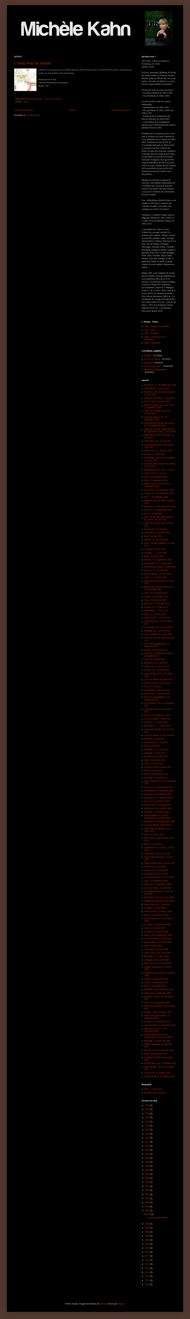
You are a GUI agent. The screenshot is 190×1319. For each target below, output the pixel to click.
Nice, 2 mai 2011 (152, 746)
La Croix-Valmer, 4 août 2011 (157, 719)
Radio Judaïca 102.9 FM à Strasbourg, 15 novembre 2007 (158, 1036)
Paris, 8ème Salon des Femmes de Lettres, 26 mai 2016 (159, 518)
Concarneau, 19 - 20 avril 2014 (158, 627)
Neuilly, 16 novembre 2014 (156, 596)
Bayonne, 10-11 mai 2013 (156, 663)
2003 (147, 1170)
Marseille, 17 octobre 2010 (156, 812)
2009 (147, 1150)
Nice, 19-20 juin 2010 (154, 834)
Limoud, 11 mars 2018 (154, 454)
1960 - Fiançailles (152, 343)
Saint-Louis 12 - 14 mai (154, 473)
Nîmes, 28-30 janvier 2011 (156, 774)
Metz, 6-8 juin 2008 (153, 945)
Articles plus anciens (121, 110)
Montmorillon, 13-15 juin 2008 (158, 942)
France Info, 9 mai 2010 (155, 866)
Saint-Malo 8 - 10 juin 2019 (156, 388)
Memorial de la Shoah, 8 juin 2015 (160, 567)
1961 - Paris (149, 330)
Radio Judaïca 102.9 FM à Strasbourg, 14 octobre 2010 (157, 816)
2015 (147, 1125)
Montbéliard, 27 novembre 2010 (158, 790)
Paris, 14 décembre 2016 (155, 477)
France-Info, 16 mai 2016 (155, 529)
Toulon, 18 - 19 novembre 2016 (158, 493)
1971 (147, 1280)
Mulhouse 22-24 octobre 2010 (158, 808)
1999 (147, 1178)
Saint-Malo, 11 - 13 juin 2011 (157, 726)
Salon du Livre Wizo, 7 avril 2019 (159, 398)
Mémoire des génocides (155, 369)
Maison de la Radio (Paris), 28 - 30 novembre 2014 (158, 588)
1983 (147, 1232)
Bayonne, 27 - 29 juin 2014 (156, 603)
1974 (147, 1268)
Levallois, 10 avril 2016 (154, 549)
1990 (147, 1202)
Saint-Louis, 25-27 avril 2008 (157, 953)
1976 (147, 1260)
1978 (147, 1252)
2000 (147, 1174)
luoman (103, 1304)
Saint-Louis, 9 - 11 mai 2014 (157, 618)
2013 (147, 1134)
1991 (147, 1198)
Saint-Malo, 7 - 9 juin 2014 (156, 610)
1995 (147, 1190)
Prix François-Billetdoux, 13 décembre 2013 (156, 645)
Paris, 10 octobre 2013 (154, 659)
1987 (147, 1210)
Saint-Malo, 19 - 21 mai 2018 (157, 441)
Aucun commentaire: (53, 99)
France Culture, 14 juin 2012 (157, 683)
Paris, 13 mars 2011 (153, 763)
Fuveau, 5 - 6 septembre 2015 (158, 560)
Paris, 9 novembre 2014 (155, 600)
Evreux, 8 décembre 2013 (156, 650)
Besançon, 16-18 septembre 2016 (159, 506)
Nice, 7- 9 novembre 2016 (156, 497)
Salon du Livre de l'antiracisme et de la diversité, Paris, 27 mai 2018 (159, 430)
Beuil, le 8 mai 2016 (153, 536)
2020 (147, 1113)
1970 (147, 1284)
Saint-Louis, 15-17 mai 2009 (157, 904)
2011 (147, 1142)
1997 (147, 1186)
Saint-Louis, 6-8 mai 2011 (156, 742)
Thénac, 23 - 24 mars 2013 (156, 670)
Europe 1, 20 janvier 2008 (156, 979)
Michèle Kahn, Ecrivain (154, 1093)
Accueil (72, 110)
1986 (147, 1223)
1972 (147, 1276)
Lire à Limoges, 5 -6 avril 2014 (158, 634)
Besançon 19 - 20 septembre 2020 (160, 385)
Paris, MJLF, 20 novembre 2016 (158, 490)
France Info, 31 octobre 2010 (157, 805)
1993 (147, 1194)
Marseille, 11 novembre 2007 (157, 1041)
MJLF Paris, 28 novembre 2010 (158, 787)
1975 (147, 1264)
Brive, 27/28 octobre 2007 (156, 1054)
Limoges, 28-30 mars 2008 (156, 960)
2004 (147, 1166)
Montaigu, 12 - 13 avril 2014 (157, 631)
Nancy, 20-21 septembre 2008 (158, 935)
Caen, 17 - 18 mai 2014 (155, 614)
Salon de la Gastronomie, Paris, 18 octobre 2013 (158, 654)
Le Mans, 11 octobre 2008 (156, 931)
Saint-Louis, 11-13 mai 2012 (157, 693)
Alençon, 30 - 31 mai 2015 (156, 570)
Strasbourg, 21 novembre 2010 (158, 798)
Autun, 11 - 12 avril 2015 (155, 577)
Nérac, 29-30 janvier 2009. (156, 915)
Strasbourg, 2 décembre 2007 (158, 993)
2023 (147, 1105)
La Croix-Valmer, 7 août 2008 (157, 938)
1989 (147, 1206)
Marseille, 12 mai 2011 (154, 739)
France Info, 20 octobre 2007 (157, 1073)
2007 (147, 1154)
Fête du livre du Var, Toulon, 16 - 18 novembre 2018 (159, 406)
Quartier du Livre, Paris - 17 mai (159, 470)
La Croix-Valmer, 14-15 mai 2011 (159, 735)
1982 (147, 1236)
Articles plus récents (24, 110)
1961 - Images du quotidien (156, 326)
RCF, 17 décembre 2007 (155, 986)
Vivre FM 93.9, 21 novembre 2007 (159, 1025)
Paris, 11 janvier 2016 (154, 556)
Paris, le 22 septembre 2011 (157, 715)
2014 (147, 1129)
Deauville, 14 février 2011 (156, 778)
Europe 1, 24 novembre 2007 (157, 1021)
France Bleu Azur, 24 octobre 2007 (160, 1063)
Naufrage (148, 363)
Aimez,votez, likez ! (153, 366)
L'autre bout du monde (32, 63)
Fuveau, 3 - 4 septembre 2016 (158, 510)
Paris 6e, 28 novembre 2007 (157, 1002)
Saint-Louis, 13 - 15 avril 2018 (158, 450)
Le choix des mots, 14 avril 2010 (159, 877)
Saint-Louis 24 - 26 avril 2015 (157, 574)
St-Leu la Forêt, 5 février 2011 (158, 767)
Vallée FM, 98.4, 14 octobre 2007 (159, 1076)
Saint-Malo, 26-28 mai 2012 (157, 690)
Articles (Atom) (33, 115)
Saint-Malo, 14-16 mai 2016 (157, 532)
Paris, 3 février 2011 (153, 770)
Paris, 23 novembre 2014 (155, 593)
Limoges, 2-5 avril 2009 (155, 908)
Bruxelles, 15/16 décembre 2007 (159, 989)
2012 (147, 1138)
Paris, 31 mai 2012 (153, 686)
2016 (147, 1121)
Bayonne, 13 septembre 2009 (157, 884)
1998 (147, 1182)
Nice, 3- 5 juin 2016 (153, 513)
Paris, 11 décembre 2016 (155, 480)
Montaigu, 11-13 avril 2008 (156, 956)
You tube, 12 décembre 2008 (157, 924)
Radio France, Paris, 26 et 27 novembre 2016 (157, 485)
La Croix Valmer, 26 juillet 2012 (158, 679)
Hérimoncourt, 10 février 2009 (158, 911)
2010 (147, 1146)
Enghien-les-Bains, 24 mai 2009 (159, 901)
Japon (25, 102)
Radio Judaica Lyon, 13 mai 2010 (159, 863)
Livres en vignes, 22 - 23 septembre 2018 (155, 418)
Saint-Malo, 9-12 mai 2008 (156, 949)
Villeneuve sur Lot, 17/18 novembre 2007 (155, 1030)
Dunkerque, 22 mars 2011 (156, 756)
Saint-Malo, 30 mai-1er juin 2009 (159, 897)
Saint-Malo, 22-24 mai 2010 (157, 853)
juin (149, 1214)
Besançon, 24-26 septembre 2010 (159, 821)
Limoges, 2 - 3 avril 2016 (155, 553)
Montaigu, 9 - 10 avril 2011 (156, 749)
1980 (147, 1244)
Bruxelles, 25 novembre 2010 (157, 794)
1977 (147, 1256)
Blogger (121, 1304)
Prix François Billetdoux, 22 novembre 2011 (156, 698)
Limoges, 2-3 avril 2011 (155, 753)
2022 (147, 1109)
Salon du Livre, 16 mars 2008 (157, 963)
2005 (147, 1162)
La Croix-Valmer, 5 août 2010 (157, 825)
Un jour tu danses (152, 359)
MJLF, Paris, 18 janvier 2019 (157, 401)
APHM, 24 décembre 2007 (156, 982)
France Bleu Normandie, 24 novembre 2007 (157, 1016)
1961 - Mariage (151, 333)
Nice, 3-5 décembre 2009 (156, 881)
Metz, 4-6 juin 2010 (153, 844)
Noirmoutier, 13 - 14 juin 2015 (157, 563)
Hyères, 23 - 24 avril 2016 (156, 539)
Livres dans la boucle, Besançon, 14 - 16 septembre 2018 (159, 424)
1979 (147, 1248)
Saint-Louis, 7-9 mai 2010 (156, 870)
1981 (147, 1240)
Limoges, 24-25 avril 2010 (156, 874)
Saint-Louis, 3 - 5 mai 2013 (156, 666)
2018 (147, 1117)
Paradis (147, 355)
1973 (147, 1272)
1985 (147, 1228)
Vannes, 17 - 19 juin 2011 (156, 722)
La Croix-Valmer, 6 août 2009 (157, 888)
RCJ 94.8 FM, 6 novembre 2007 (159, 1050)
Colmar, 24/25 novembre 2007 (158, 1012)
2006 (147, 1158)
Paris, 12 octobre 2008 (154, 928)
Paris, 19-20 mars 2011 (155, 760)
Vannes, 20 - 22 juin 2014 (156, 607)
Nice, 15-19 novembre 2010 (157, 801)
